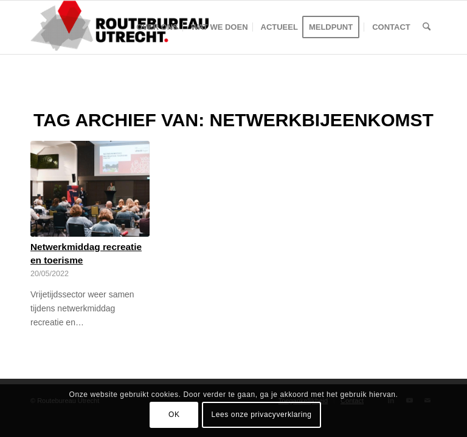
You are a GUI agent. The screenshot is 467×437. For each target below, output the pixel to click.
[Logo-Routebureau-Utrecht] (119, 27)
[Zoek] (427, 27)
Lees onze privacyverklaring (262, 414)
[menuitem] (157, 27)
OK (174, 414)
